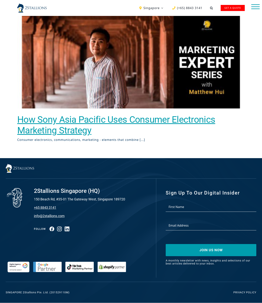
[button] (211, 8)
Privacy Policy (244, 292)
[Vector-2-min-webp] (32, 5)
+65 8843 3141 (45, 208)
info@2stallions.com (49, 216)
